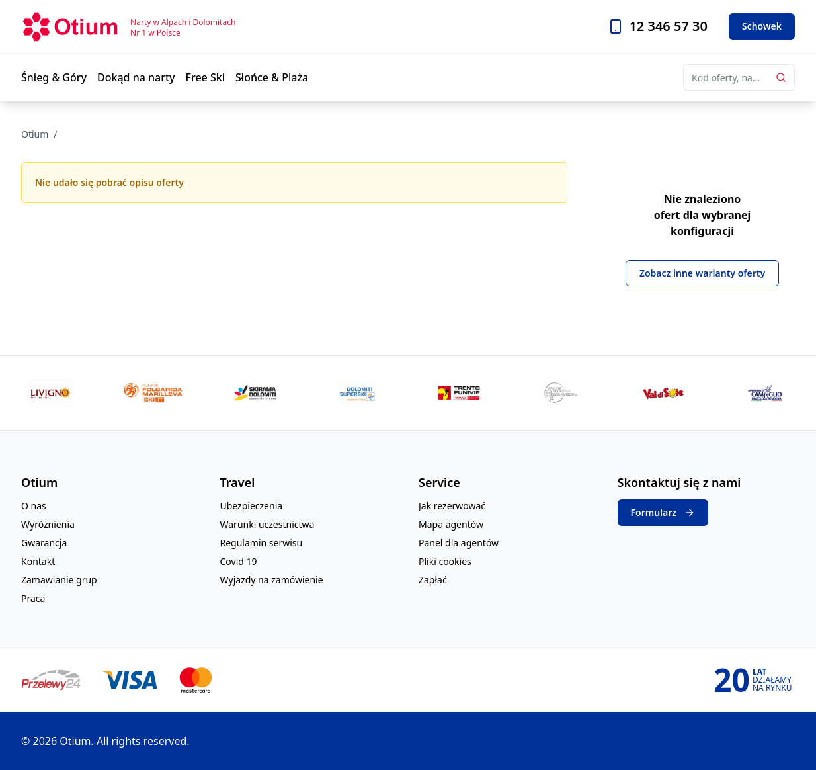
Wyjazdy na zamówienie (271, 580)
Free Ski (205, 77)
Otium (34, 134)
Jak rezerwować (452, 505)
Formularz (663, 513)
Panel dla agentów (459, 542)
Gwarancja (44, 542)
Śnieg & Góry (54, 77)
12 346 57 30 (668, 26)
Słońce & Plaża (271, 77)
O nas (33, 505)
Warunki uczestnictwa (267, 524)
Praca (33, 598)
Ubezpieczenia (251, 505)
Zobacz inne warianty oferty (702, 273)
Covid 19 (238, 561)
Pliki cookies (445, 561)
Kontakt (38, 561)
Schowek (762, 26)
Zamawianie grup (59, 580)
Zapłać (433, 580)
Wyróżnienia (48, 524)
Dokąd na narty (136, 77)
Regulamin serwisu (261, 542)
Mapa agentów (451, 524)
